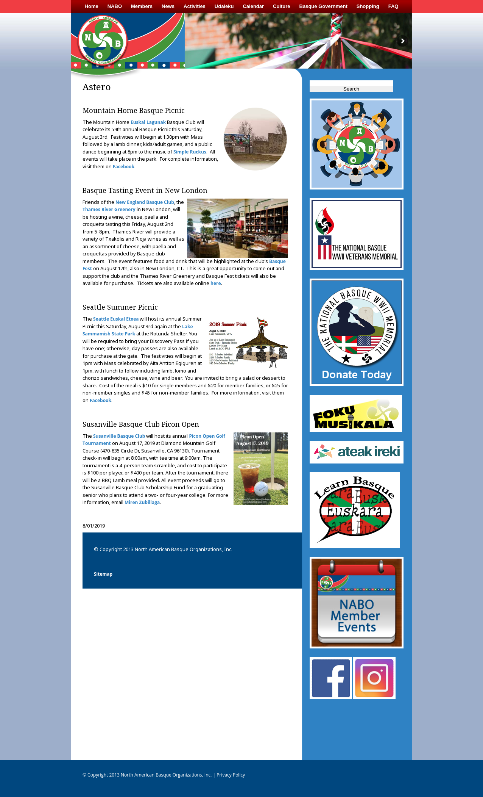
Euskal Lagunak (148, 122)
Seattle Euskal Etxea (116, 319)
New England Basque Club (144, 202)
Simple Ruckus (189, 152)
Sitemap (103, 574)
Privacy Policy (230, 775)
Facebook (123, 166)
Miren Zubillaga (142, 502)
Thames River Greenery (109, 209)
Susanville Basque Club (119, 436)
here (215, 283)
